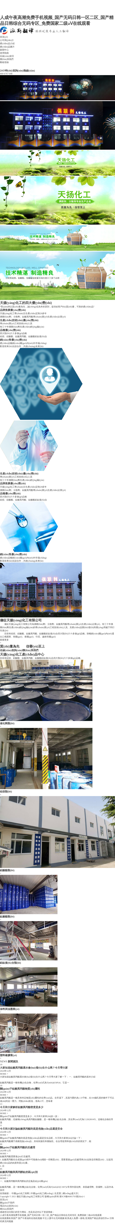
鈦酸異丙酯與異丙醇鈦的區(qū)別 (19, 1172)
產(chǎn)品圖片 (7, 47)
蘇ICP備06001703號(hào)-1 (72, 1196)
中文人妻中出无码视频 (53, 1218)
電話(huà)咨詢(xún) (9, 1206)
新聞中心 (4, 50)
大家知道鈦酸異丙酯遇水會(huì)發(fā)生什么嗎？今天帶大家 (34, 1067)
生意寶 (57, 1193)
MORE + (4, 1074)
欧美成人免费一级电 (75, 1218)
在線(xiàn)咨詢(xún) (11, 650)
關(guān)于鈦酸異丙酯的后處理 (17, 1147)
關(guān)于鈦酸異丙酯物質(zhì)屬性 (20, 1088)
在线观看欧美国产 (8, 1218)
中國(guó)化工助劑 (20, 1193)
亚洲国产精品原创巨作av (97, 1218)
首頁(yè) (4, 37)
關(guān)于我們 (7, 1202)
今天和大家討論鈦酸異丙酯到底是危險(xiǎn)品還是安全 (31, 1128)
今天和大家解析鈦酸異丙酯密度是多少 (21, 1107)
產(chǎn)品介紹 (7, 43)
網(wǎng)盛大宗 (70, 1193)
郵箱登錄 (4, 62)
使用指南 (4, 53)
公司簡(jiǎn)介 (7, 40)
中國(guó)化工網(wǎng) (42, 1193)
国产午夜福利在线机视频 (30, 1218)
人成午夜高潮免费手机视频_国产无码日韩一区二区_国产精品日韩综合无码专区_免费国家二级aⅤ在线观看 (51, 1215)
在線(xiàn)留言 (7, 56)
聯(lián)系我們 (6, 59)
